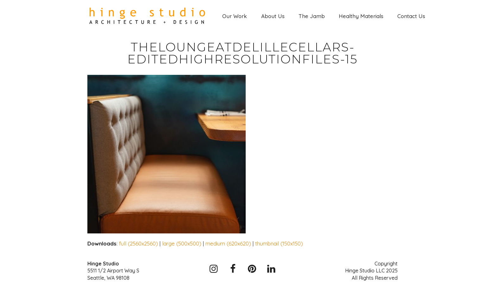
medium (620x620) (228, 243)
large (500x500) (181, 243)
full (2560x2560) (138, 243)
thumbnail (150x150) (279, 243)
